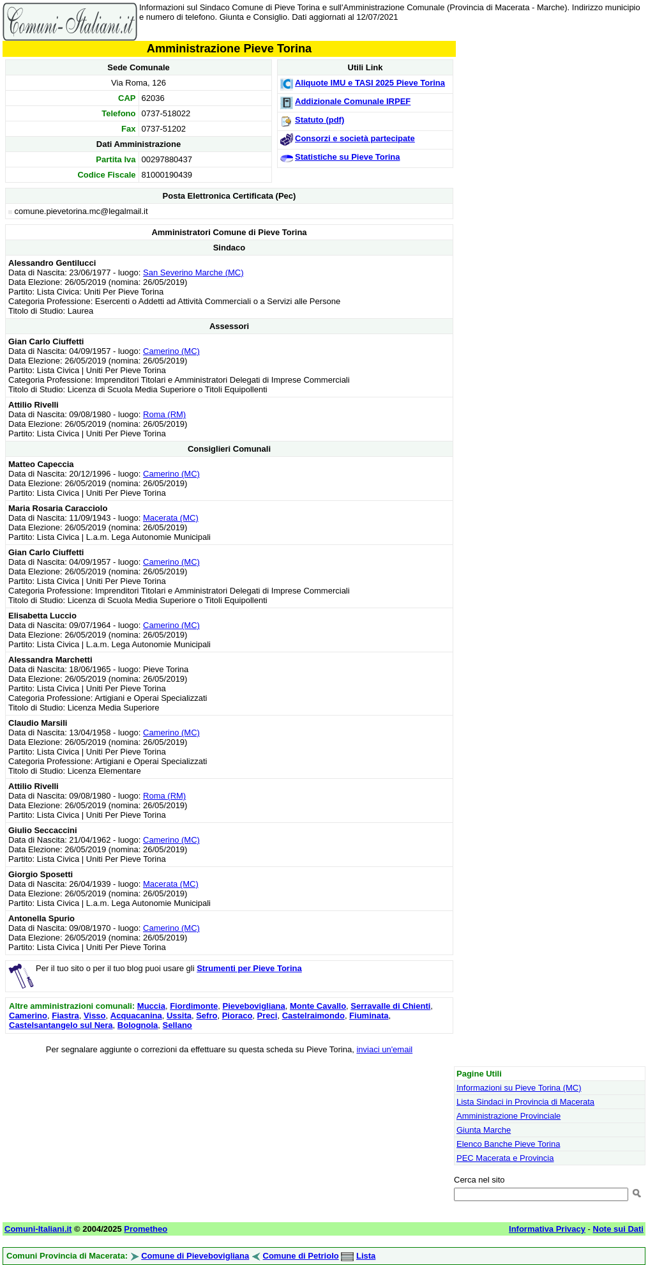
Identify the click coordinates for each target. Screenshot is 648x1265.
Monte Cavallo (318, 1006)
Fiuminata (368, 1015)
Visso (94, 1015)
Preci (267, 1015)
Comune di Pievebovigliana (195, 1256)
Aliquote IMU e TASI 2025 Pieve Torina (370, 83)
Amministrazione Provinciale (508, 1116)
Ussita (179, 1015)
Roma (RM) (164, 414)
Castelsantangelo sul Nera (61, 1025)
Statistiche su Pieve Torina (347, 157)
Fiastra (65, 1015)
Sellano (177, 1025)
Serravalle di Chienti (390, 1006)
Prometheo (145, 1229)
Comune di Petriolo (301, 1256)
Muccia (151, 1006)
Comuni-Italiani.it (38, 1229)
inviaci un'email (384, 1049)
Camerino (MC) (171, 351)
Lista (365, 1256)
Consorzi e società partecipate (355, 138)
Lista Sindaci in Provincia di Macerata (525, 1102)
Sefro (206, 1015)
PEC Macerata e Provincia (505, 1158)
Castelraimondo (313, 1015)
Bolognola (137, 1025)
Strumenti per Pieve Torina (249, 968)
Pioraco (237, 1015)
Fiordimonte (194, 1006)
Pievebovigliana (253, 1006)
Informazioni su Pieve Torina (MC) (519, 1087)
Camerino (28, 1015)
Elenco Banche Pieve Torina (508, 1144)
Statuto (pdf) (319, 120)
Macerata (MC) (171, 518)
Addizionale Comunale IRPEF (353, 101)
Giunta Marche (483, 1130)
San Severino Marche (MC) (193, 272)
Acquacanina (136, 1015)
